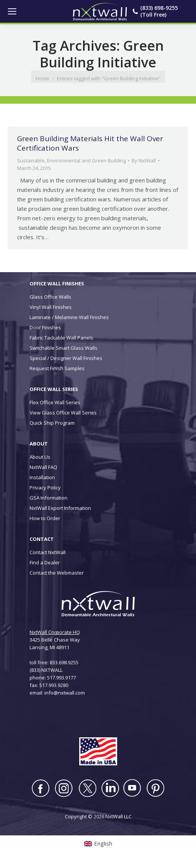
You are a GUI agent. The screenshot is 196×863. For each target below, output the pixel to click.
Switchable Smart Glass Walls (63, 347)
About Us (40, 456)
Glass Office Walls (50, 296)
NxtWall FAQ (43, 467)
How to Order (45, 518)
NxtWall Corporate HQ (55, 632)
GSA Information (48, 497)
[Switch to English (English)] (98, 843)
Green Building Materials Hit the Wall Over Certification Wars (90, 143)
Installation (42, 477)
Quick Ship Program (52, 422)
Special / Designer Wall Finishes (66, 358)
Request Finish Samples (57, 368)
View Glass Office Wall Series (63, 412)
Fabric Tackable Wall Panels (61, 337)
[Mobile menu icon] (12, 11)
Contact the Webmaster (57, 572)
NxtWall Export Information (60, 508)
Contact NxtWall (48, 552)
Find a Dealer (45, 562)
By (144, 160)
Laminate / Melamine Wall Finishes (69, 317)
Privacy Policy (45, 487)
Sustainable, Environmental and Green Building (71, 160)
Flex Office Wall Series (55, 402)
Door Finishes (45, 327)
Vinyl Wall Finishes (51, 307)
